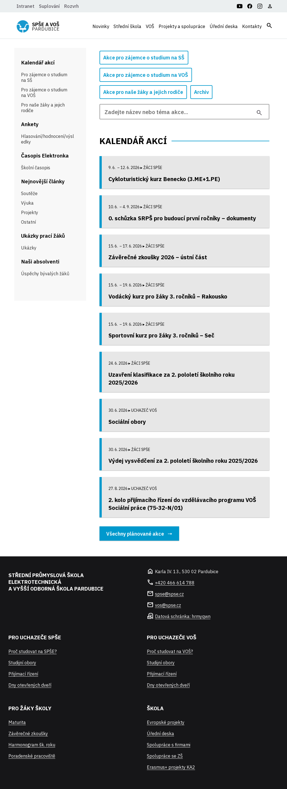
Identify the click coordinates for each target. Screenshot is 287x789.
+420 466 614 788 (175, 583)
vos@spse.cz (168, 605)
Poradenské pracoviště (31, 756)
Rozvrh (71, 6)
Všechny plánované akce (135, 533)
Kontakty (251, 26)
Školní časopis (35, 167)
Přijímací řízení (23, 674)
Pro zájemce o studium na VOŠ (44, 92)
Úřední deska (224, 26)
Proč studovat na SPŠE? (32, 651)
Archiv (201, 92)
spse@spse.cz (169, 594)
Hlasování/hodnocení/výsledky (47, 139)
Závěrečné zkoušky (28, 733)
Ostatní (28, 222)
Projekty (29, 212)
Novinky (100, 26)
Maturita (17, 722)
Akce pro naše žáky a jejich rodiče (143, 92)
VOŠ (150, 26)
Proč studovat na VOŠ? (170, 651)
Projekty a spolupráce (182, 26)
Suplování (49, 6)
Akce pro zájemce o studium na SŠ (143, 57)
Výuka (27, 203)
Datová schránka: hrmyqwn (182, 616)
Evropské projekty (165, 722)
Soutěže (29, 193)
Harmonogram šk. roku (31, 745)
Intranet (25, 6)
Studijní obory (22, 662)
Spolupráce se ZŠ (165, 756)
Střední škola (127, 26)
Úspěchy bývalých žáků (45, 273)
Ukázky (28, 248)
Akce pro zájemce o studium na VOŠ (145, 75)
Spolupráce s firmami (168, 745)
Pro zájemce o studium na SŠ (44, 77)
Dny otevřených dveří (29, 685)
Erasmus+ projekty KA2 (171, 767)
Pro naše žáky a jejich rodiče (43, 107)
